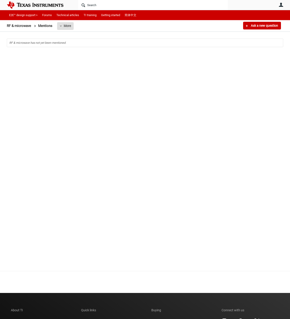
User (281, 4)
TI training (90, 15)
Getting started (110, 15)
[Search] (153, 5)
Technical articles (67, 15)
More (67, 26)
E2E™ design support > (23, 15)
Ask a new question (264, 25)
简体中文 (130, 15)
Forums (47, 15)
